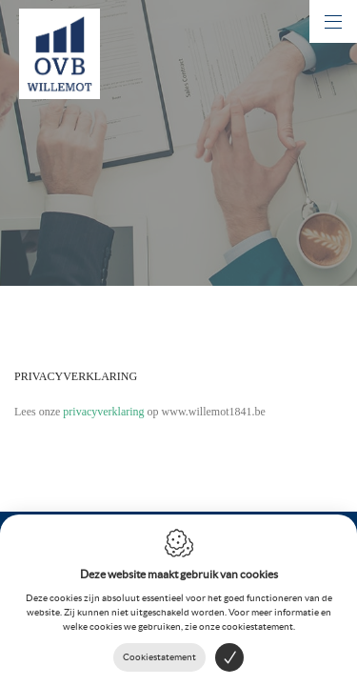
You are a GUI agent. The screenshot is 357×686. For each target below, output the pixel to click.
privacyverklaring (103, 411)
